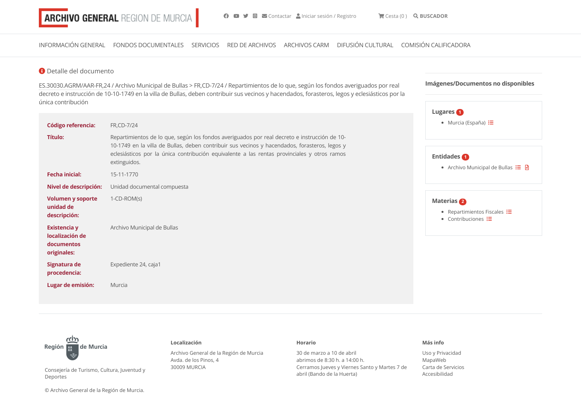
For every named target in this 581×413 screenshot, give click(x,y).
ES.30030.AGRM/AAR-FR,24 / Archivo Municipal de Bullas (113, 86)
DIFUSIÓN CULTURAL (365, 45)
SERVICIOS (205, 45)
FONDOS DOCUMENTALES (148, 45)
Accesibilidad (437, 373)
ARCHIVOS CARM (306, 45)
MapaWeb (434, 359)
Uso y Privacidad (441, 352)
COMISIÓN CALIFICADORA (435, 45)
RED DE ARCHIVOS (251, 45)
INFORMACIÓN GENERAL (72, 45)
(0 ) (392, 15)
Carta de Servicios (443, 367)
